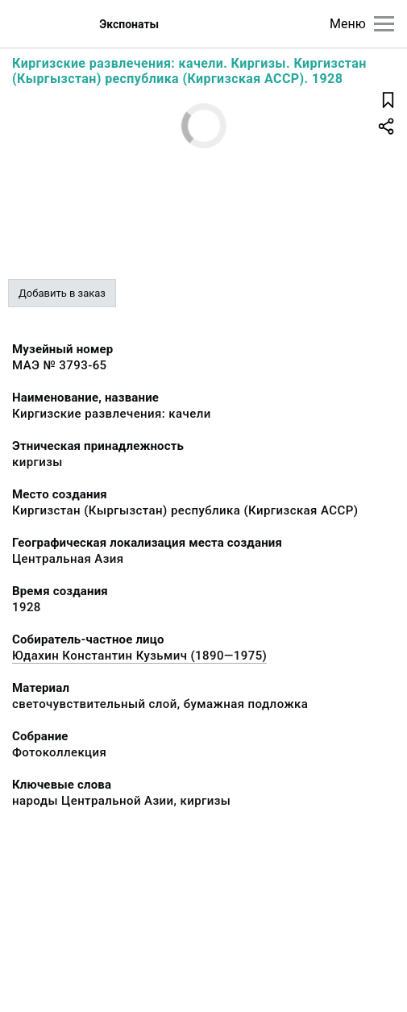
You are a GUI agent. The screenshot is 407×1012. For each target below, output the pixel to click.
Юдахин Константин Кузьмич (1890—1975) (139, 655)
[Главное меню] (384, 24)
